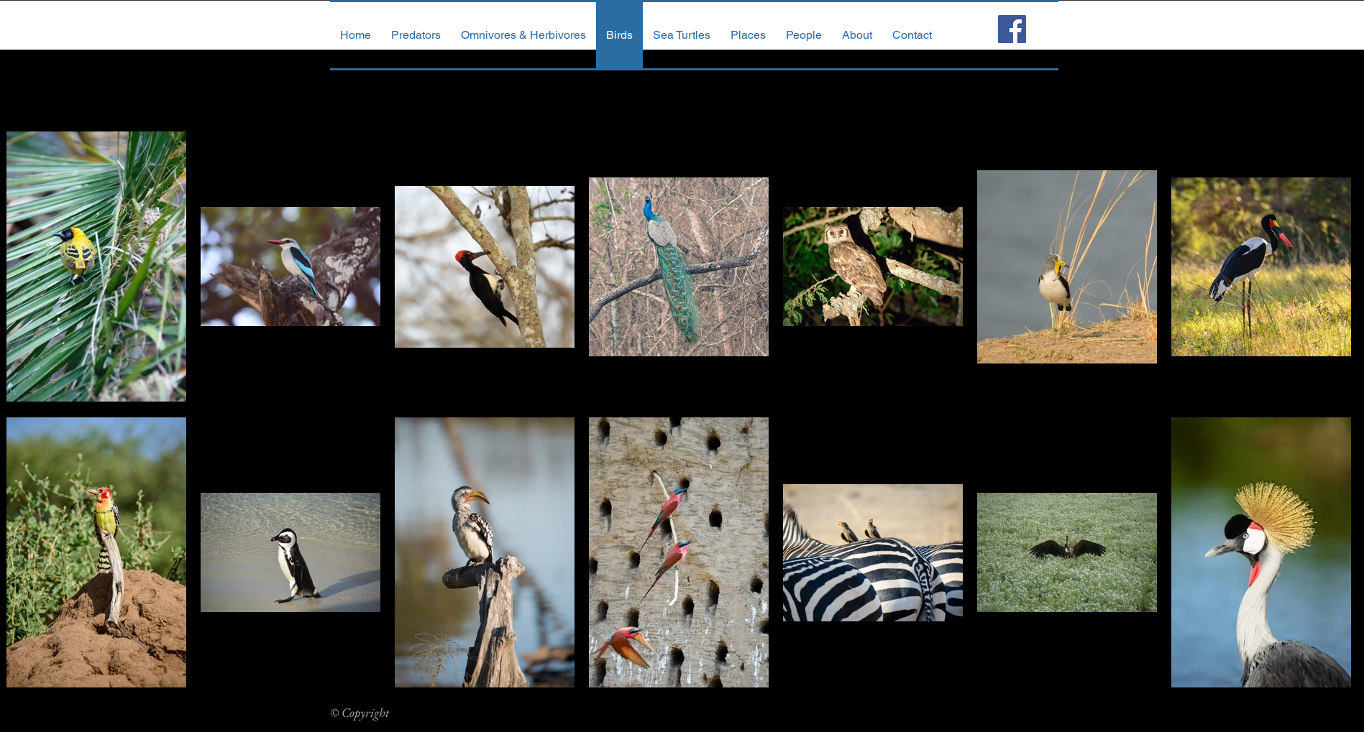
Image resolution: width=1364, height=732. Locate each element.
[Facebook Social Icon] (1012, 29)
